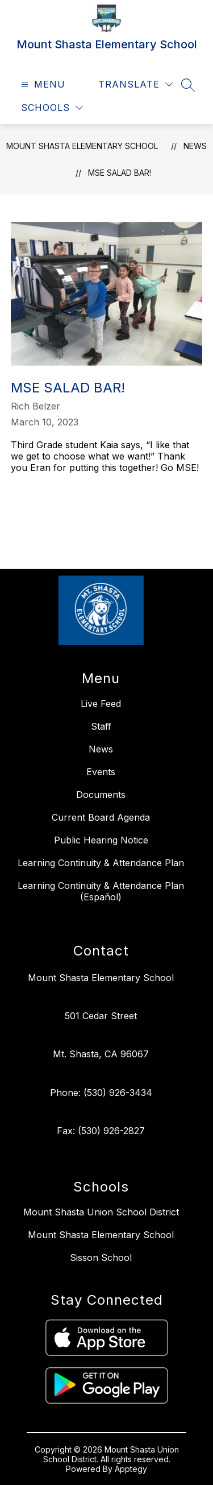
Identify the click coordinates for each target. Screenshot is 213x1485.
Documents (101, 794)
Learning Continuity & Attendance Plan (101, 862)
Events (100, 771)
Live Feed (101, 703)
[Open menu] (41, 84)
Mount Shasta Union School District (101, 1212)
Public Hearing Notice (101, 840)
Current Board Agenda (101, 817)
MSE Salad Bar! (119, 172)
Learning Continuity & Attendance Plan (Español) (101, 891)
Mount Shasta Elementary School (82, 146)
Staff (101, 726)
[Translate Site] (135, 84)
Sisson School (101, 1257)
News (195, 146)
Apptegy (131, 1469)
